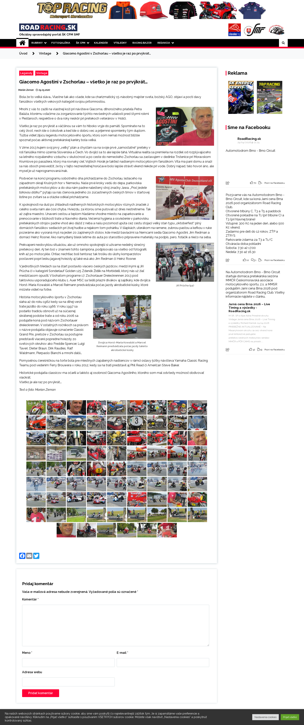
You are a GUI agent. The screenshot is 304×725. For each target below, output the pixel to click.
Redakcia (163, 42)
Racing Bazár (142, 42)
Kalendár (101, 42)
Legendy (26, 73)
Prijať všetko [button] (290, 717)
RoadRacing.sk (249, 139)
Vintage (41, 73)
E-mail (122, 653)
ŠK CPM (80, 42)
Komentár (30, 599)
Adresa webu (32, 672)
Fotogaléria (60, 42)
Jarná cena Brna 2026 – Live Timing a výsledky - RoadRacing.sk (249, 307)
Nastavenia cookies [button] (265, 717)
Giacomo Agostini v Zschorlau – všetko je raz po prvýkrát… (83, 82)
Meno (27, 653)
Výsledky (120, 42)
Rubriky (37, 42)
